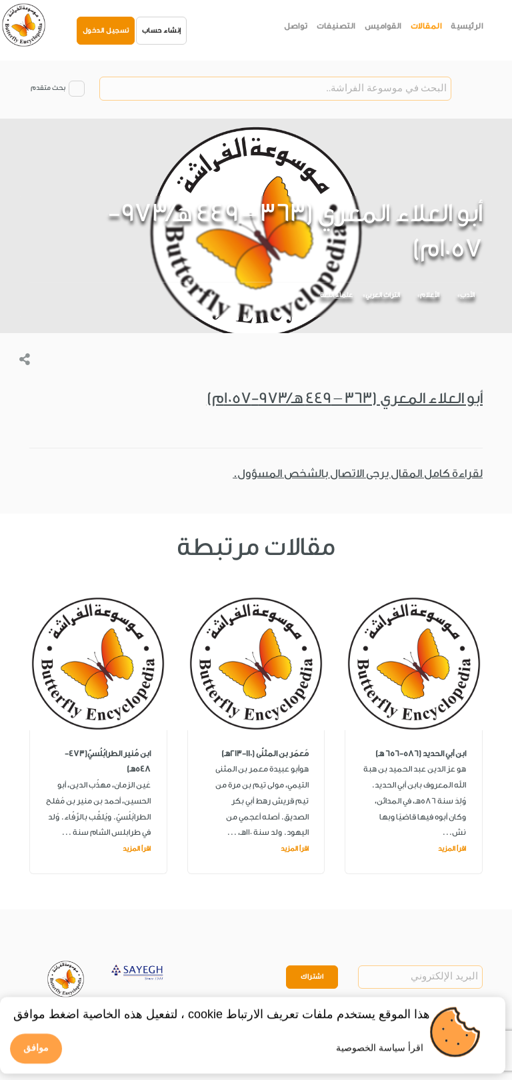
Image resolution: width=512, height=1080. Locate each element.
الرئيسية (467, 26)
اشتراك (312, 977)
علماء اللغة (336, 295)
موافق (36, 1053)
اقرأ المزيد (452, 849)
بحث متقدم (48, 88)
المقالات (426, 26)
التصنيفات (336, 26)
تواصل (296, 26)
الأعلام (429, 295)
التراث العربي (382, 295)
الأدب (467, 295)
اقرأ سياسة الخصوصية (379, 1052)
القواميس (383, 26)
